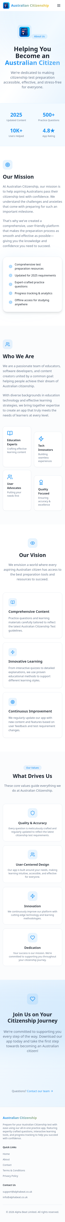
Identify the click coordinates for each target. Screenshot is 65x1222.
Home (6, 1154)
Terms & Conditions (14, 1170)
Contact (7, 1165)
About (6, 1159)
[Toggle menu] (58, 5)
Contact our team (40, 1091)
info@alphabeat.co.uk (15, 1197)
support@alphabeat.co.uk (17, 1191)
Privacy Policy (10, 1176)
